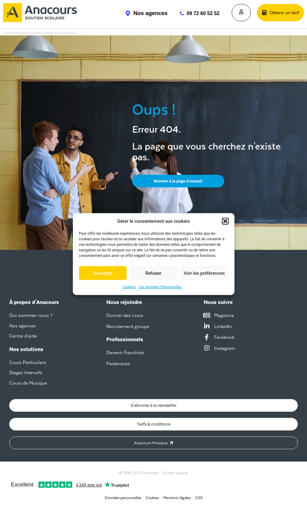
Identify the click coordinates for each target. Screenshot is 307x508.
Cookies (129, 287)
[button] (225, 221)
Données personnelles (123, 498)
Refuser (153, 273)
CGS (199, 498)
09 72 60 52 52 (203, 13)
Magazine (224, 315)
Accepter (102, 273)
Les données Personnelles (160, 287)
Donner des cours (124, 315)
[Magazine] (207, 315)
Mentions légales (177, 498)
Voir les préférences (204, 273)
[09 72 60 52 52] (179, 13)
